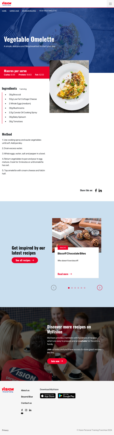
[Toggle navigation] (110, 3)
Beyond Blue (27, 396)
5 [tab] (81, 288)
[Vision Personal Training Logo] (6, 4)
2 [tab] (72, 288)
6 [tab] (84, 288)
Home (4, 11)
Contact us (26, 403)
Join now (55, 361)
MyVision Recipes (29, 11)
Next (99, 287)
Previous (53, 287)
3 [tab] (75, 288)
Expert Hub (14, 11)
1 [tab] (69, 288)
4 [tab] (78, 288)
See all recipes (23, 260)
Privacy (5, 430)
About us (25, 390)
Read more (63, 274)
